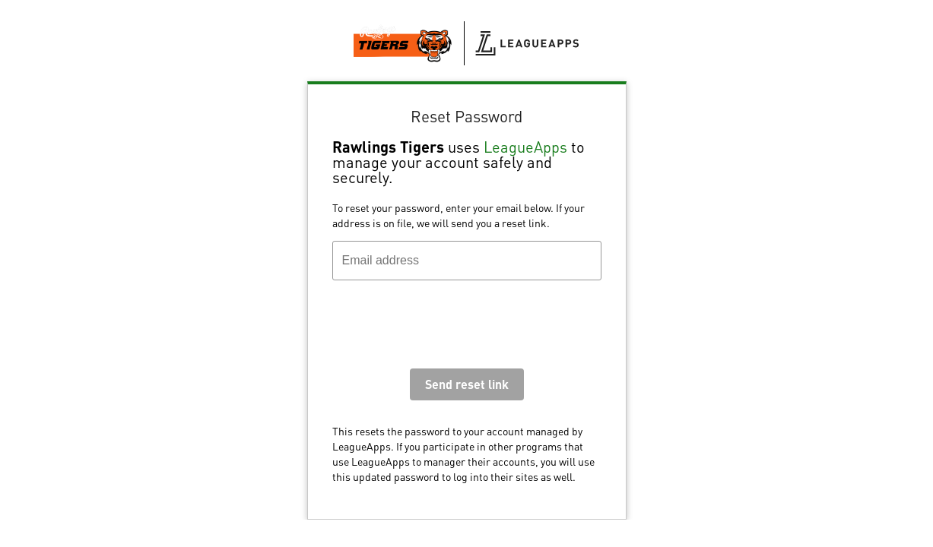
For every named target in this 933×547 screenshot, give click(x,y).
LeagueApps (525, 147)
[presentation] (447, 328)
